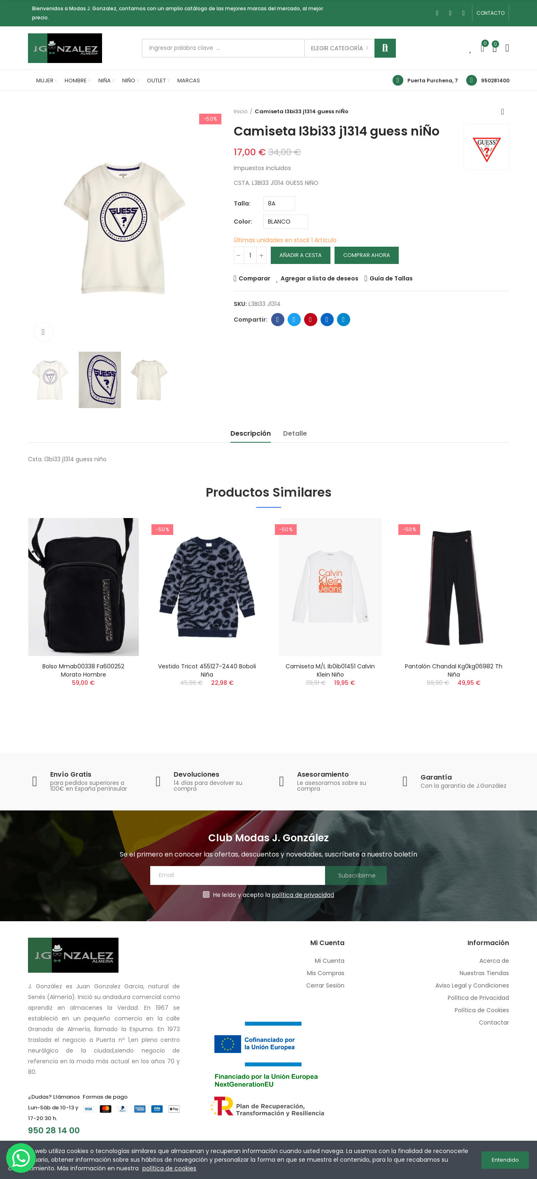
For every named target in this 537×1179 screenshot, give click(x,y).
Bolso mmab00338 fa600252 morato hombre (83, 670)
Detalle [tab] (295, 433)
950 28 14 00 (54, 1130)
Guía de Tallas (391, 278)
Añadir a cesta (300, 255)
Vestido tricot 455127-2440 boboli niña (207, 670)
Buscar (385, 48)
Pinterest (310, 319)
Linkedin (326, 319)
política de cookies (169, 1168)
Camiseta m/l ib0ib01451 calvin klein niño (330, 670)
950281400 (495, 80)
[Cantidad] (250, 255)
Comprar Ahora (366, 255)
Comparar (254, 278)
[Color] (285, 222)
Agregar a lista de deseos (319, 278)
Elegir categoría (337, 48)
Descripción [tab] (250, 433)
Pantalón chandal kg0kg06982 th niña (453, 670)
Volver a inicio (505, 111)
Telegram (343, 319)
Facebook (277, 319)
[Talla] (279, 203)
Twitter (294, 319)
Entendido (505, 1160)
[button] (490, 13)
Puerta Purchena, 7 (432, 80)
